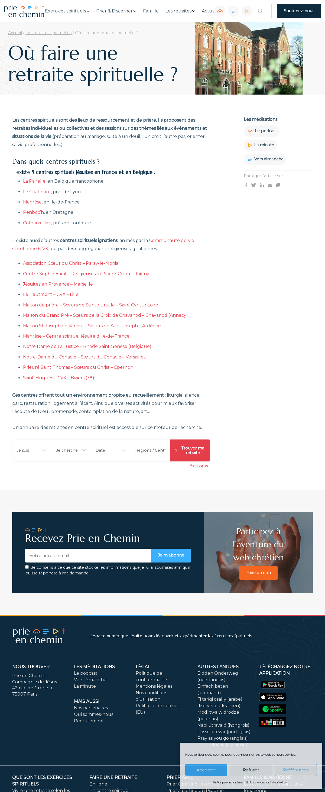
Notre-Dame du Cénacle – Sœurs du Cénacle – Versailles (84, 357)
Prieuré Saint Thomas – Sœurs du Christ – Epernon (78, 367)
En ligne (98, 784)
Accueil (15, 32)
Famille (151, 11)
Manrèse (32, 202)
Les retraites (178, 11)
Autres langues (218, 667)
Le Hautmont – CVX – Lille (51, 294)
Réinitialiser (200, 465)
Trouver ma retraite (189, 450)
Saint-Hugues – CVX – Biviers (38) (58, 377)
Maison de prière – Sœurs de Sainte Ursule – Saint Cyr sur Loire (90, 305)
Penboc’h (33, 212)
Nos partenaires (91, 708)
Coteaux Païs (37, 222)
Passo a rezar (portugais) (224, 732)
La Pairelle (34, 181)
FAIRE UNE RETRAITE (113, 777)
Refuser (251, 769)
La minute (261, 145)
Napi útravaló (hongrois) (223, 725)
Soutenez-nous (299, 10)
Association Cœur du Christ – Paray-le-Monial (71, 263)
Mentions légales (154, 686)
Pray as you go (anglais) (222, 738)
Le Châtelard (37, 191)
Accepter (206, 769)
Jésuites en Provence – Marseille (58, 284)
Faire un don (258, 572)
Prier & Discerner (114, 11)
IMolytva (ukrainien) (218, 706)
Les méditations (94, 667)
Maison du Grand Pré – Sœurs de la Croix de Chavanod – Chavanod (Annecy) (105, 315)
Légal (143, 667)
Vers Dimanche (90, 680)
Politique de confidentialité (266, 782)
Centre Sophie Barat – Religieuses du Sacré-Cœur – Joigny (86, 273)
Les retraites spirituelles (48, 32)
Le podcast (262, 130)
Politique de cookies (228, 782)
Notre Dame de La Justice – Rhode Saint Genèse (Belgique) (87, 346)
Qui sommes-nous (93, 714)
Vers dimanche (266, 159)
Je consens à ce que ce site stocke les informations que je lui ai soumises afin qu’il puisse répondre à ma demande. (107, 570)
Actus (208, 11)
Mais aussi (86, 701)
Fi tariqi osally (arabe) (219, 699)
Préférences (295, 769)
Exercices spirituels (65, 11)
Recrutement (89, 721)
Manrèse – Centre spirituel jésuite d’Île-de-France (76, 336)
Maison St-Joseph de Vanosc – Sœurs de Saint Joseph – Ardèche (92, 325)
